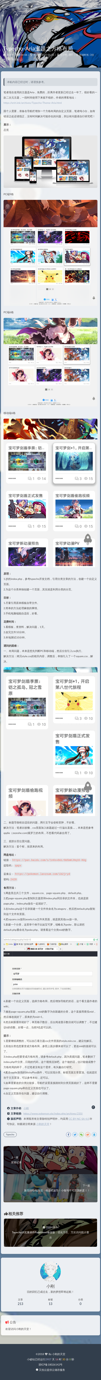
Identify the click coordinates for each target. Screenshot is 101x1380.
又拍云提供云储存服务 (52, 1369)
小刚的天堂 (42, 1123)
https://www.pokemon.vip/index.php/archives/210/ (53, 1112)
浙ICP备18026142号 (51, 1364)
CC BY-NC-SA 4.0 (79, 1118)
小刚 (26, 1107)
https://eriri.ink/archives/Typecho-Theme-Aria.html (33, 102)
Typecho (10, 1133)
